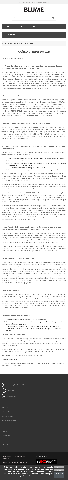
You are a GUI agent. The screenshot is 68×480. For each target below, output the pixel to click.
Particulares (5, 440)
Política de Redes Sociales (9, 420)
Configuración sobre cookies (59, 475)
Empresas (5, 444)
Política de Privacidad (8, 412)
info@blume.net (11, 359)
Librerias (4, 431)
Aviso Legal (5, 408)
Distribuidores (6, 436)
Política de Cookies (7, 416)
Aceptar (59, 467)
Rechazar (58, 470)
